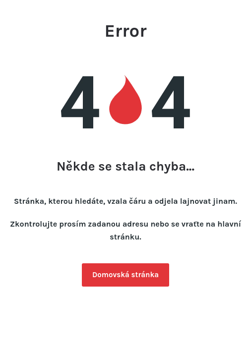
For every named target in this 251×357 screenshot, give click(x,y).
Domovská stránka (125, 274)
